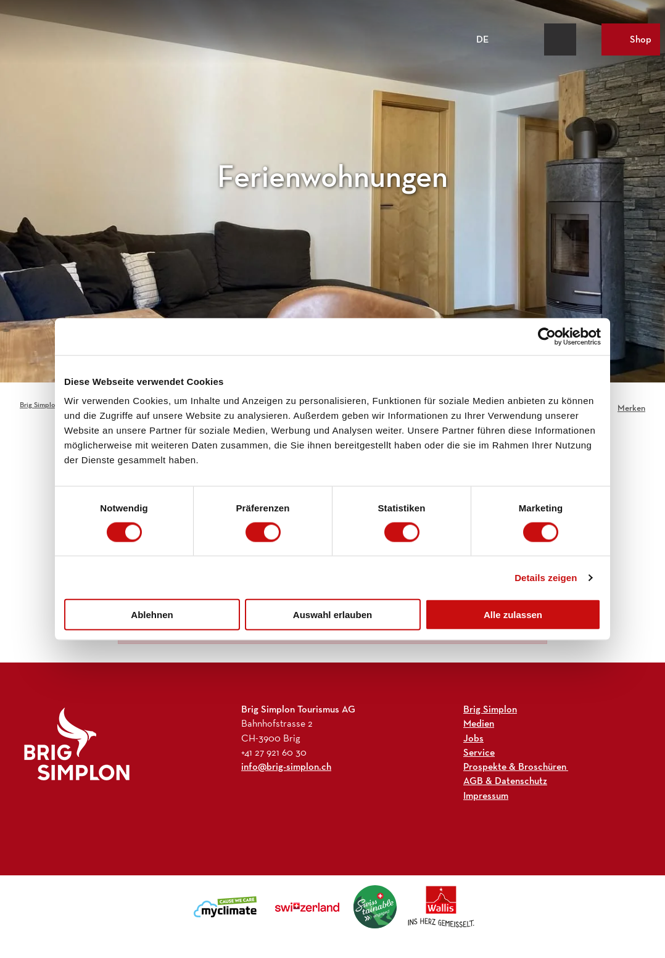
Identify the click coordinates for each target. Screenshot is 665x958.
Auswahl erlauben (332, 614)
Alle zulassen (513, 614)
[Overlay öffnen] (531, 39)
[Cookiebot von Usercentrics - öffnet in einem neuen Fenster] (547, 336)
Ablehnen (152, 614)
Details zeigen (545, 577)
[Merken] (631, 404)
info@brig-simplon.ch (286, 766)
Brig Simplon (39, 404)
